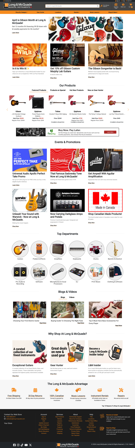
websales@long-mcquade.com (14, 419)
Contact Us (7, 1)
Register (43, 419)
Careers (91, 423)
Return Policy (75, 433)
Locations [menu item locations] (58, 12)
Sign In (44, 417)
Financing (60, 429)
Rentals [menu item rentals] (76, 12)
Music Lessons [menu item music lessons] (94, 12)
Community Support (75, 417)
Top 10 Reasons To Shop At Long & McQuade (116, 406)
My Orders (44, 427)
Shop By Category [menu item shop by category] (21, 12)
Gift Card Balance (43, 429)
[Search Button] (98, 6)
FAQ (91, 417)
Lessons (59, 421)
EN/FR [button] (128, 1)
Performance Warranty (75, 421)
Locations (91, 419)
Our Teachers (75, 435)
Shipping (59, 433)
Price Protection (75, 427)
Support (59, 427)
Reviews (91, 429)
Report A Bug (91, 431)
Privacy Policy (75, 431)
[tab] (39, 90)
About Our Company (75, 419)
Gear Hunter (40, 12)
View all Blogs (118, 300)
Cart (44, 421)
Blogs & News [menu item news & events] (112, 12)
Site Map (91, 425)
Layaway (59, 431)
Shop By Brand (91, 427)
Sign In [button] (117, 1)
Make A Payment (44, 425)
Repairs (59, 423)
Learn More (15, 33)
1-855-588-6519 (9, 417)
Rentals (59, 419)
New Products (59, 417)
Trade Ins (59, 425)
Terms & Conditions (75, 429)
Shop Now (53, 78)
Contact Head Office (91, 421)
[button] (130, 6)
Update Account (44, 423)
